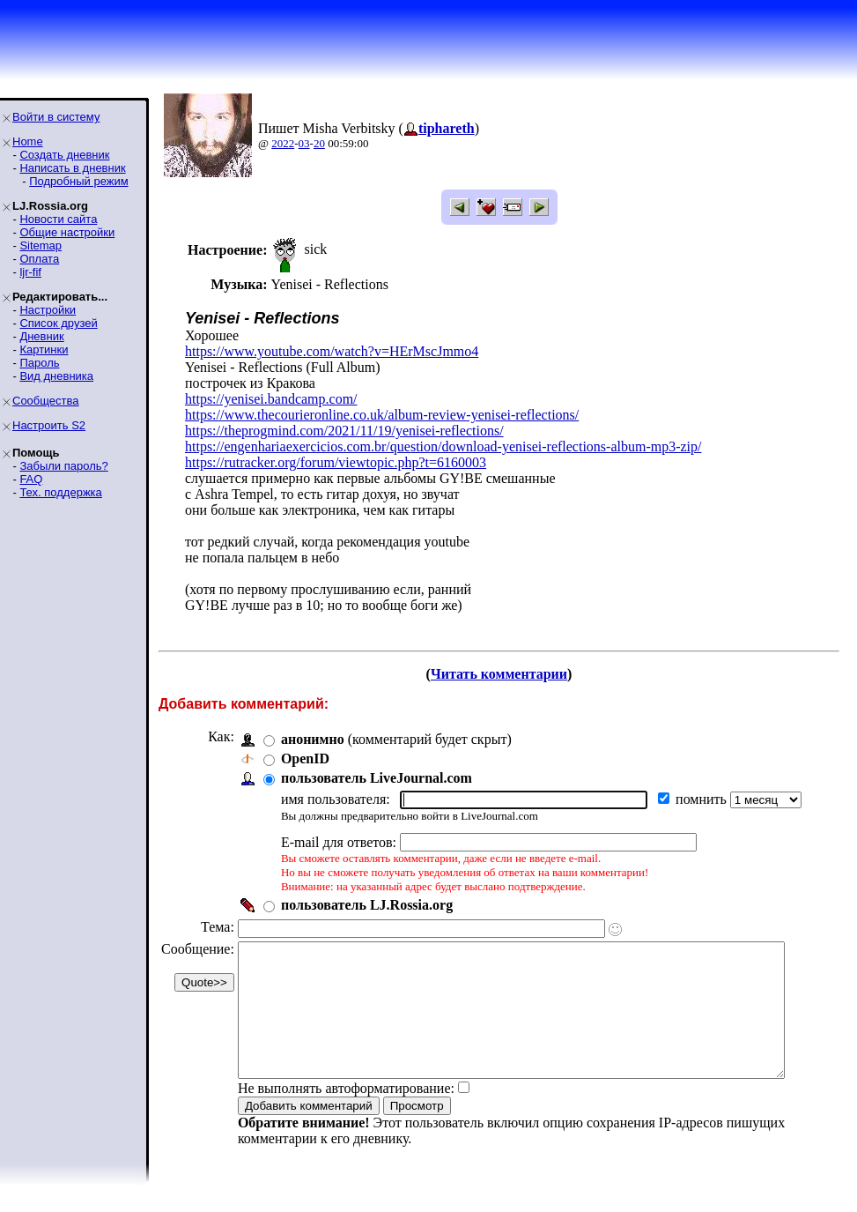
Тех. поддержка (60, 492)
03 (304, 143)
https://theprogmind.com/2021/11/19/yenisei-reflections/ (344, 430)
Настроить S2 (48, 425)
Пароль (39, 362)
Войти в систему (56, 116)
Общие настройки (67, 232)
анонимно (312, 739)
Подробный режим (78, 181)
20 (319, 143)
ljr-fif (30, 272)
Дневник (41, 336)
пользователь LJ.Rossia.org (367, 904)
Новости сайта (58, 219)
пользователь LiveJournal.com (376, 777)
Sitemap (40, 245)
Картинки (43, 349)
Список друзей (58, 323)
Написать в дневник (72, 168)
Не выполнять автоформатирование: (346, 1114)
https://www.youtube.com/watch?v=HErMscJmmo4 (331, 351)
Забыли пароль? (63, 465)
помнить (703, 799)
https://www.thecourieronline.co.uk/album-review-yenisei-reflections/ (382, 414)
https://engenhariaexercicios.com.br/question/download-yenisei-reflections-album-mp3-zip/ (443, 446)
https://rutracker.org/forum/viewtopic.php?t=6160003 (335, 462)
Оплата (39, 258)
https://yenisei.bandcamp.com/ (271, 398)
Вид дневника (56, 376)
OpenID (305, 758)
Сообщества (45, 400)
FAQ (30, 479)
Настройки (47, 309)
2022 (282, 143)
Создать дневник (64, 154)
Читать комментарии (506, 673)
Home (27, 141)
